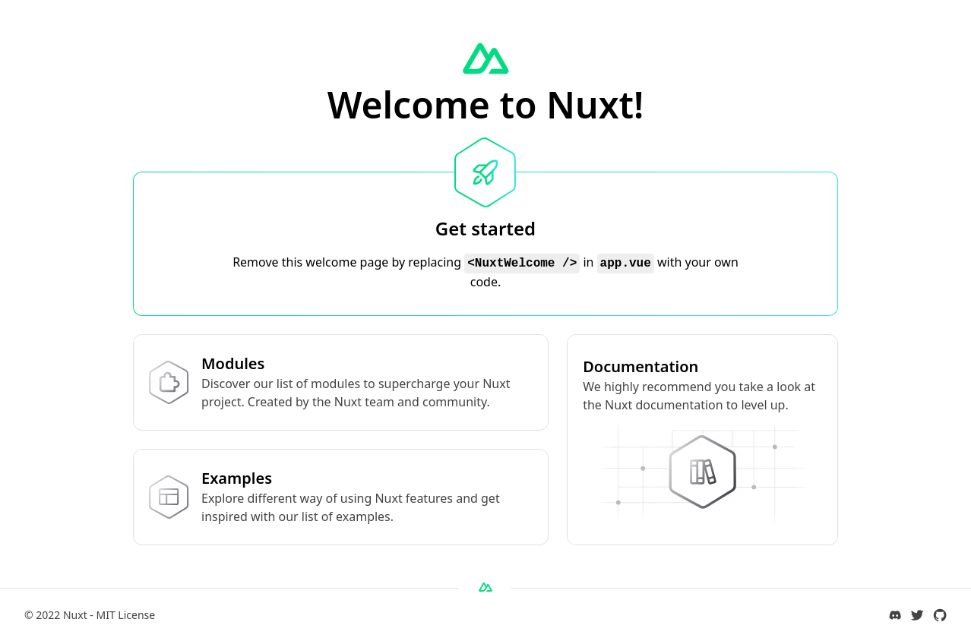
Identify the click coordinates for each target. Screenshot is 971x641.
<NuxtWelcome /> (522, 263)
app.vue (625, 263)
